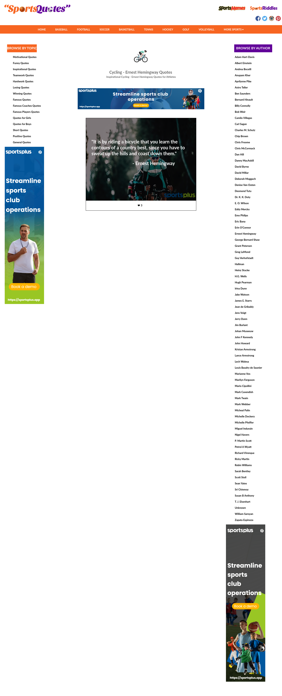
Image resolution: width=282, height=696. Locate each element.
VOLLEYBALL (206, 29)
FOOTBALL (83, 29)
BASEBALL (61, 29)
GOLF (185, 29)
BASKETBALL (127, 29)
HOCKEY (168, 29)
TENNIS (148, 29)
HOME (42, 29)
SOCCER (104, 29)
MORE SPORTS (234, 29)
